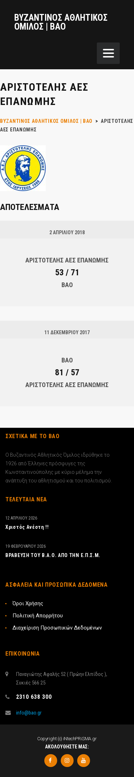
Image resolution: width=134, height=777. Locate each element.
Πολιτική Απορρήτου (38, 615)
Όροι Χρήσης (28, 603)
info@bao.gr (28, 713)
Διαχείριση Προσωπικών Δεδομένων (57, 628)
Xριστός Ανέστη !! (27, 527)
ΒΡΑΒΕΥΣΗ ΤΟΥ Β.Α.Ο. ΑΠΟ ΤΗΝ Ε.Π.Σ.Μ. (52, 555)
